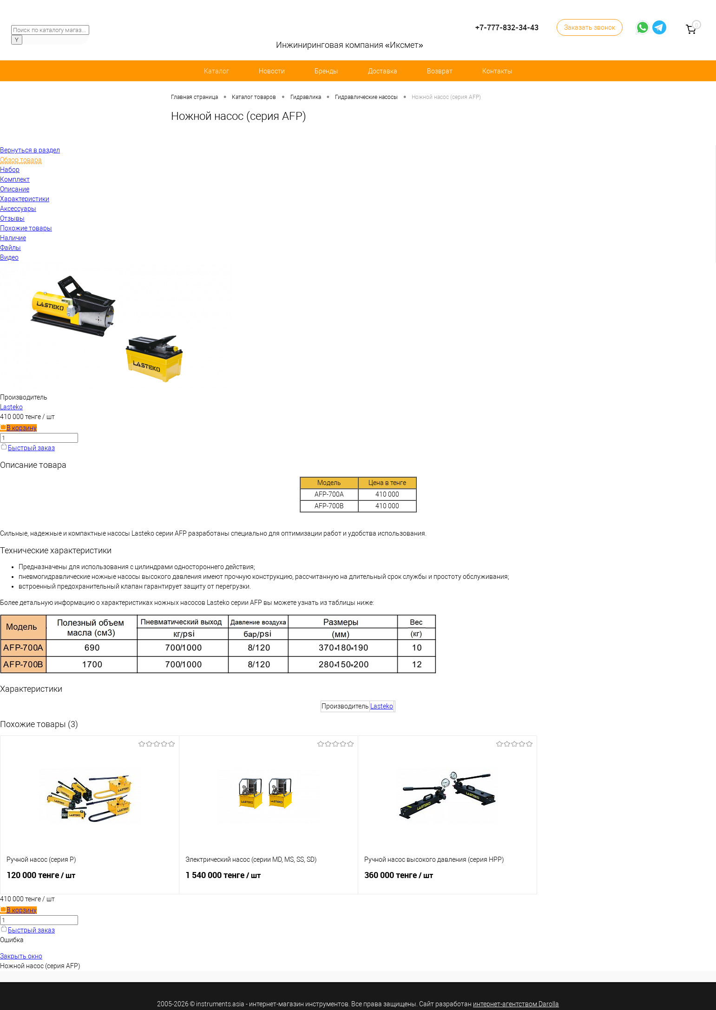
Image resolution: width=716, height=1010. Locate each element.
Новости (272, 71)
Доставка (382, 71)
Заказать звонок (589, 27)
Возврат (440, 71)
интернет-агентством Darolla (516, 1004)
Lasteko (11, 407)
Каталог (216, 71)
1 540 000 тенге (268, 879)
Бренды (326, 71)
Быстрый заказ (27, 448)
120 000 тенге (90, 879)
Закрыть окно (21, 956)
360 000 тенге (447, 879)
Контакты (497, 71)
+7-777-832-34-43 (507, 27)
